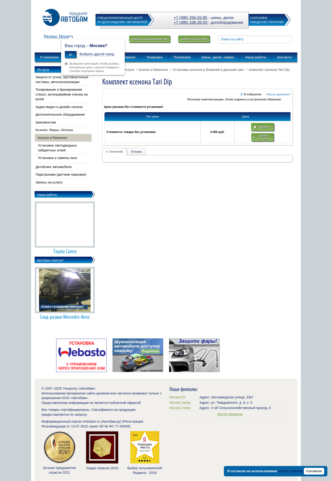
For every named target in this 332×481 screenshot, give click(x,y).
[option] (81, 355)
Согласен (314, 471)
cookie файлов (290, 471)
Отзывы (136, 151)
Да (70, 54)
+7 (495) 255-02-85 (190, 17)
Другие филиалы (230, 414)
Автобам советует (50, 260)
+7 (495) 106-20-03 (190, 22)
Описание (116, 151)
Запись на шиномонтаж (149, 39)
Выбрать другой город (97, 54)
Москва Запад (179, 402)
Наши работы (47, 195)
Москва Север (180, 408)
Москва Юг (177, 397)
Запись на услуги (194, 39)
